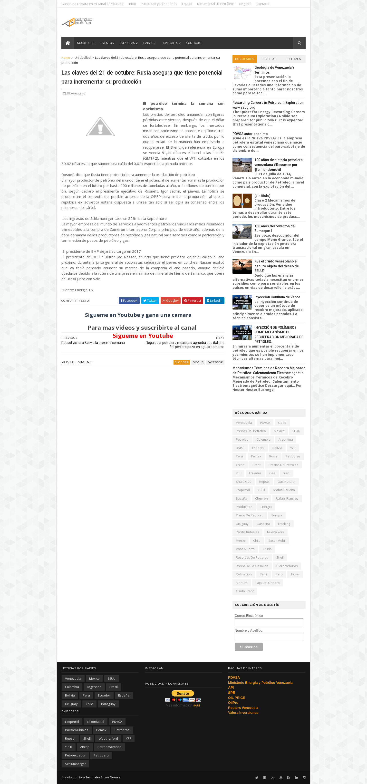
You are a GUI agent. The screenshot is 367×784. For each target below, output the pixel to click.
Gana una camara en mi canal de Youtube (93, 3)
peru (239, 456)
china (240, 465)
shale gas (243, 481)
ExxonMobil (276, 540)
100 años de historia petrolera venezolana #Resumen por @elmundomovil (278, 164)
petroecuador (75, 755)
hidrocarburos (287, 566)
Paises (148, 43)
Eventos (107, 43)
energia (265, 506)
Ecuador (255, 473)
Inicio (132, 3)
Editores (293, 59)
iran (286, 473)
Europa (276, 515)
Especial (268, 59)
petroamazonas (109, 747)
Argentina (285, 439)
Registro (246, 3)
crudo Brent (244, 591)
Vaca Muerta (245, 549)
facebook (212, 367)
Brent (256, 465)
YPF (238, 473)
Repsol (264, 481)
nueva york (275, 532)
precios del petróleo (283, 465)
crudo (266, 549)
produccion (244, 506)
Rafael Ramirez (287, 498)
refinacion (243, 574)
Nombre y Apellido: (248, 630)
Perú (278, 574)
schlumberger (75, 764)
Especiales (170, 43)
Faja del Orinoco (267, 583)
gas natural (286, 481)
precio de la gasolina (252, 566)
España (241, 498)
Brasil (240, 447)
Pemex (256, 456)
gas (272, 473)
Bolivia (277, 447)
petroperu (101, 755)
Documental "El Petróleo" (216, 3)
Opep (282, 422)
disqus (195, 367)
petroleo (242, 439)
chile (256, 540)
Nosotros (84, 43)
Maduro (241, 583)
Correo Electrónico (248, 616)
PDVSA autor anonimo (250, 134)
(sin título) (262, 196)
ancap (84, 747)
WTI (292, 447)
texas (294, 574)
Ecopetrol (243, 490)
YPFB (261, 490)
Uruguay (242, 524)
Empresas (127, 43)
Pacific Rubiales (247, 532)
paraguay (108, 704)
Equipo (187, 3)
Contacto (263, 3)
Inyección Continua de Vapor (277, 297)
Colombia (263, 439)
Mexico (279, 431)
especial (258, 447)
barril (263, 574)
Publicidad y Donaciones (159, 3)
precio (240, 540)
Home (66, 57)
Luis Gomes (112, 777)
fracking (284, 524)
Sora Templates (89, 777)
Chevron (261, 498)
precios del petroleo (251, 431)
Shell (279, 557)
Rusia (273, 456)
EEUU (296, 431)
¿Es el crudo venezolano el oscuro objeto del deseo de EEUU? (276, 266)
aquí (196, 705)
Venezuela (244, 422)
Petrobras (292, 456)
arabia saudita (284, 490)
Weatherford (108, 738)
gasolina (263, 524)
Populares (244, 59)
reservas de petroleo (252, 557)
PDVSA (265, 422)
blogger (179, 367)
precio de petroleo (249, 515)
